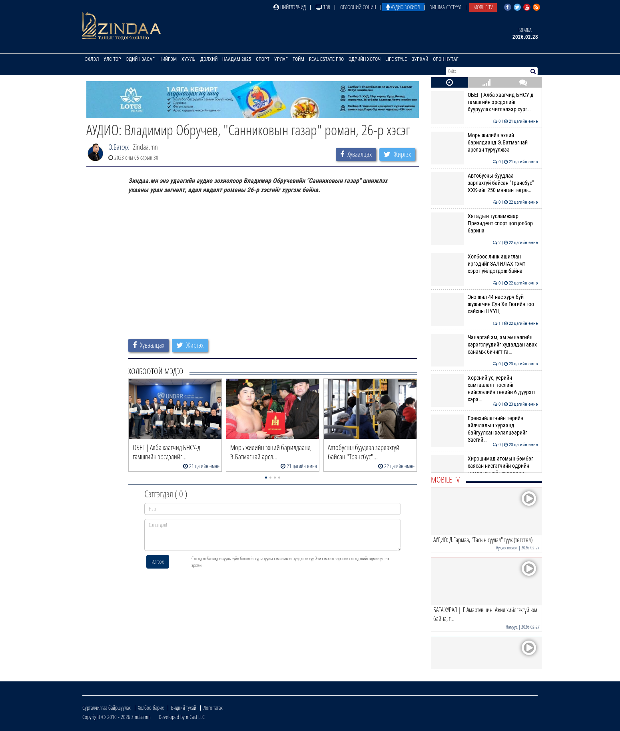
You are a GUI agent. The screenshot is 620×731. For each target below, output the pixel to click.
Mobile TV (483, 7)
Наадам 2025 (236, 59)
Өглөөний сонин (358, 7)
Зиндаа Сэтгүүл (445, 7)
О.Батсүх (118, 147)
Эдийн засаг (140, 59)
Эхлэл (92, 59)
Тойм (298, 59)
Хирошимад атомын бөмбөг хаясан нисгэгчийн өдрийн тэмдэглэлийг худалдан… (484, 466)
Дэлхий (208, 59)
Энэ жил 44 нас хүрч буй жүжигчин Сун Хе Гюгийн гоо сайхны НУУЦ (484, 304)
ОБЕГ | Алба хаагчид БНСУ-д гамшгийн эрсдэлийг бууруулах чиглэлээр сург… (484, 102)
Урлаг (281, 59)
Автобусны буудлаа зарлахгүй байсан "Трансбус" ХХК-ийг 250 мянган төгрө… (484, 183)
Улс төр (112, 59)
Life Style (396, 59)
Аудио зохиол (403, 7)
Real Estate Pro (326, 59)
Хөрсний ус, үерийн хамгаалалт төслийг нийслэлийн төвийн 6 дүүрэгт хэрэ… (484, 388)
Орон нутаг (446, 59)
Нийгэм (168, 59)
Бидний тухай (183, 707)
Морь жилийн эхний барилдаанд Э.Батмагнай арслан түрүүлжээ (484, 143)
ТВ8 (323, 7)
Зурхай (420, 59)
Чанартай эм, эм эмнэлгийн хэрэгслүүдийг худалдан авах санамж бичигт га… (484, 345)
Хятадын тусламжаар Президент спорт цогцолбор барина (484, 223)
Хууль (188, 59)
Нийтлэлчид (289, 7)
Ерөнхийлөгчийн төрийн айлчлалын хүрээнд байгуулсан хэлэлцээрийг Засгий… (484, 429)
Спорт (262, 59)
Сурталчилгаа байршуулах (106, 707)
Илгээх (158, 561)
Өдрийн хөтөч (365, 59)
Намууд (512, 626)
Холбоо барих (151, 707)
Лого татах (213, 707)
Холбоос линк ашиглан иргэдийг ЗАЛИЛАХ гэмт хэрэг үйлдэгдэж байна (484, 264)
